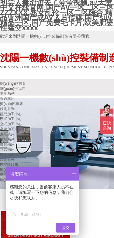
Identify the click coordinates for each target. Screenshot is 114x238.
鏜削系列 (7, 160)
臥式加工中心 (11, 119)
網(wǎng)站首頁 (13, 83)
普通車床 (7, 98)
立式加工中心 (11, 124)
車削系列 (7, 93)
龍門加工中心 (11, 114)
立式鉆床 (7, 149)
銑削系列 (7, 109)
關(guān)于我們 (12, 88)
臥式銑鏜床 (9, 165)
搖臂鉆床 (7, 144)
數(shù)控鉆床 (11, 154)
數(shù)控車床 (11, 104)
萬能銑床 (7, 134)
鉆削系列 (7, 139)
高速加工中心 (11, 129)
